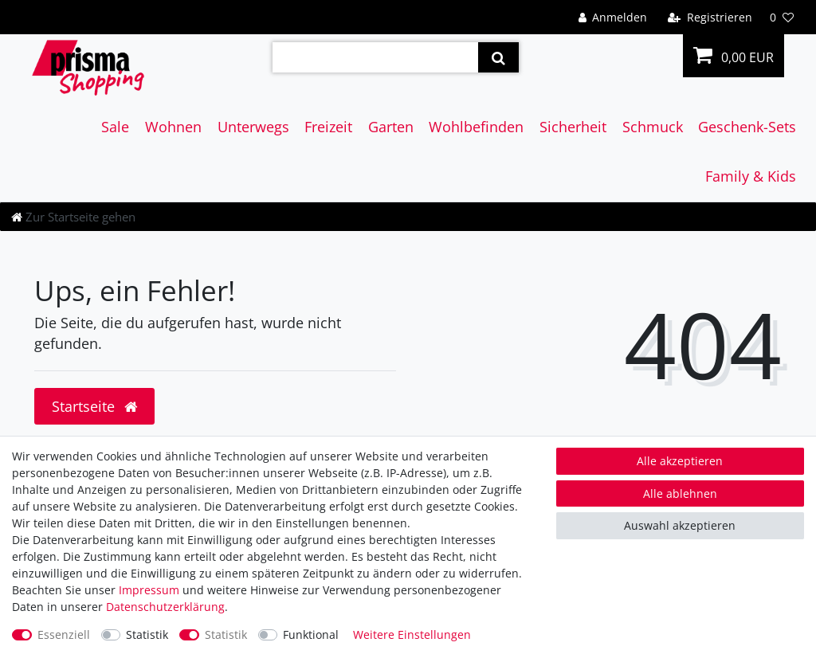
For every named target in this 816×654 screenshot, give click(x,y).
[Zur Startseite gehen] (73, 217)
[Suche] (498, 57)
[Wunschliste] (781, 17)
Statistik (147, 634)
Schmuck (652, 126)
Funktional (311, 634)
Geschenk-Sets (747, 126)
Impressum (149, 589)
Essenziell (63, 634)
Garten (391, 126)
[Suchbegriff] (375, 57)
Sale (115, 126)
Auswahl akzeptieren (680, 525)
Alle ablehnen (680, 493)
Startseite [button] (94, 406)
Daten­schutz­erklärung (165, 606)
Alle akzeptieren (680, 460)
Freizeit (328, 126)
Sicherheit (572, 126)
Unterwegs (253, 126)
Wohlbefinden (476, 126)
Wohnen (173, 126)
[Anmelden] (612, 17)
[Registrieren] (710, 17)
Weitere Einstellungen (412, 634)
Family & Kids (750, 176)
